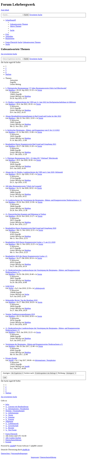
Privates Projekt (11, 358)
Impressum (35, 457)
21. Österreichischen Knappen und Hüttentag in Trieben (25, 214)
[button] (8, 74)
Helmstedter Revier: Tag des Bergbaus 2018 (21, 300)
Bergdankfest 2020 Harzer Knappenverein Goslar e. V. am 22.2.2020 (30, 242)
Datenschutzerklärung (48, 457)
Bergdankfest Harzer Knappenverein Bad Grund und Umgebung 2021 (30, 144)
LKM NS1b (9, 286)
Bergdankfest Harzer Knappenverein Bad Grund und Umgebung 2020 (30, 228)
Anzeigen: (13, 373)
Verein (39, 90)
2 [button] (5, 68)
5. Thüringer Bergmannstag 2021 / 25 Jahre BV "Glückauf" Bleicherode (31, 158)
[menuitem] (19, 24)
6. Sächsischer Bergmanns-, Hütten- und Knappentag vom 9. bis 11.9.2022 (32, 130)
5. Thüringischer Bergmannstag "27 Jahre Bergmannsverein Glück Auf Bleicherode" (36, 88)
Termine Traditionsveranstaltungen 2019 (20, 314)
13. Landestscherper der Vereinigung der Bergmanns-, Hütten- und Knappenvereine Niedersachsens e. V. (43, 200)
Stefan (11, 288)
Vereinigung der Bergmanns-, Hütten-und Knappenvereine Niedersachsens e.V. (34, 344)
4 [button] (5, 72)
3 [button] (5, 70)
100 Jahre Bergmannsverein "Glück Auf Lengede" (23, 186)
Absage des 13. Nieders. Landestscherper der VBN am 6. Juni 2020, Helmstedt (34, 172)
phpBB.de (26, 450)
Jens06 (11, 360)
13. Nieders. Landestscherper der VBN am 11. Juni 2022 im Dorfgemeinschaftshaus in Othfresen (40, 102)
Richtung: (67, 373)
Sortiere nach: (41, 373)
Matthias (12, 90)
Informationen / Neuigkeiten (45, 360)
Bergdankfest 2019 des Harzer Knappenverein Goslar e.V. (26, 256)
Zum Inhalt (5, 10)
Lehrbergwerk (39, 288)
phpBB (12, 446)
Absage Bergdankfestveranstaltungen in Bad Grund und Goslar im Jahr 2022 (33, 116)
